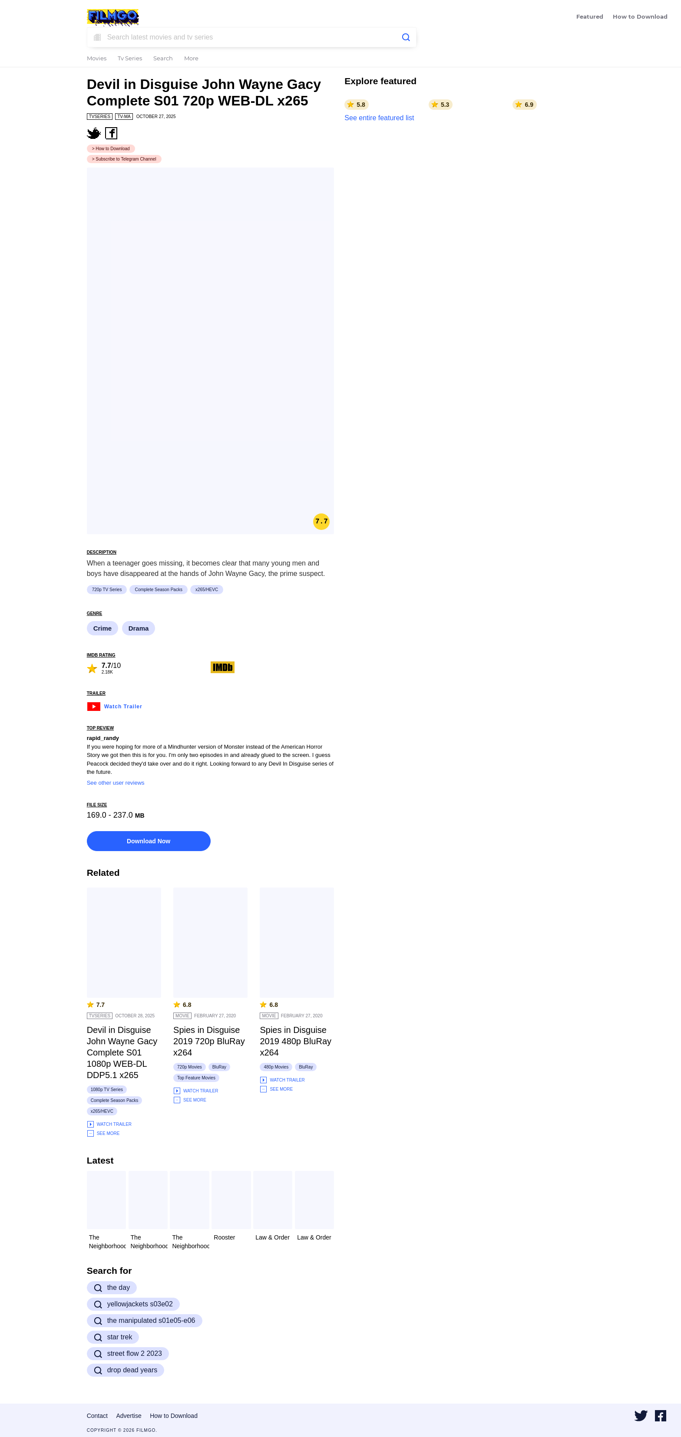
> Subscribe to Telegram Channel (124, 159)
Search (163, 59)
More (191, 59)
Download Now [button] (148, 841)
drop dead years (126, 1370)
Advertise (128, 1415)
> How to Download (111, 148)
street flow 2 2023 (128, 1353)
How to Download (640, 17)
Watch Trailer (114, 705)
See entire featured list (379, 118)
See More (103, 1133)
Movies (96, 59)
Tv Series (130, 59)
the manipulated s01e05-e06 (144, 1320)
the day (112, 1287)
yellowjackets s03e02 (133, 1304)
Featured (589, 17)
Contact (97, 1415)
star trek (113, 1337)
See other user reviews (116, 782)
